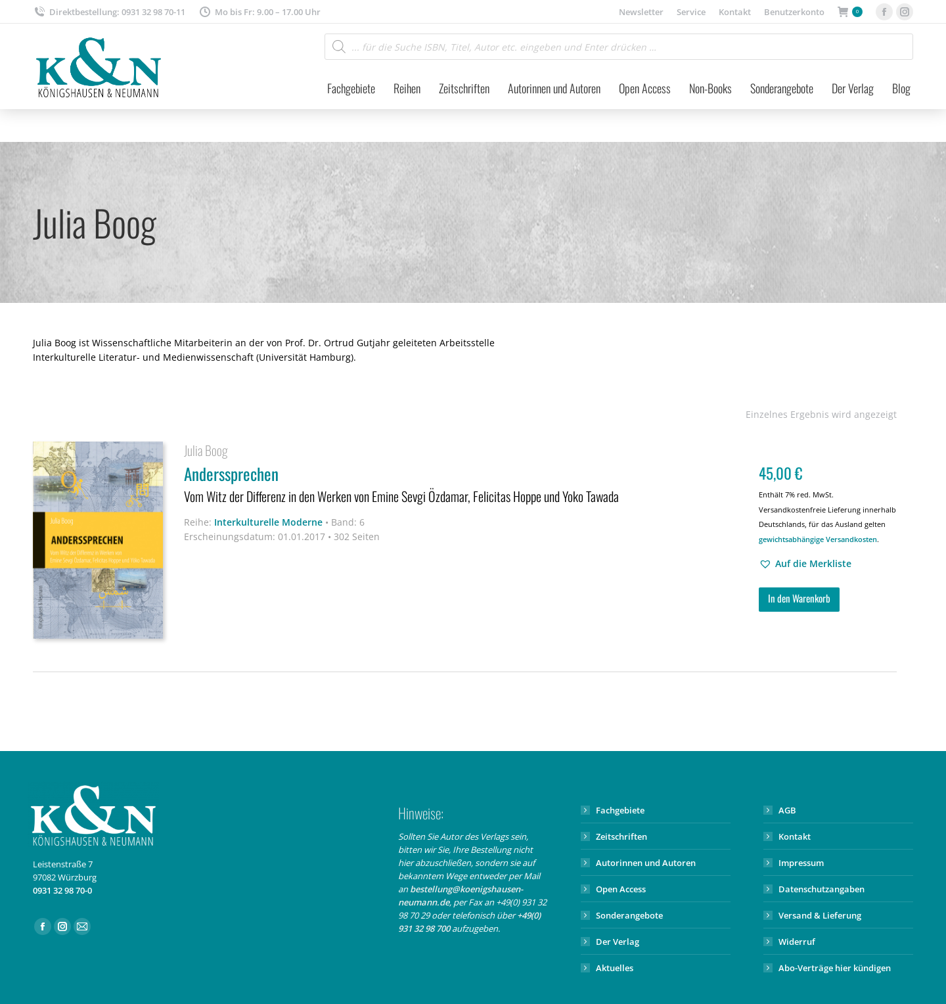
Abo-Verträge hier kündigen (834, 968)
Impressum (801, 863)
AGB (787, 810)
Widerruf (796, 941)
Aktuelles (614, 968)
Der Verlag (617, 941)
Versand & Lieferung (819, 915)
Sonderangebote (629, 915)
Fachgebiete (620, 810)
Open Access (621, 889)
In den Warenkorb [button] (799, 598)
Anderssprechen (463, 485)
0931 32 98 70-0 (62, 890)
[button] (805, 564)
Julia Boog (206, 450)
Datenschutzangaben (821, 889)
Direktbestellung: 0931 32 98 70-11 (109, 12)
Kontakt (794, 836)
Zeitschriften (621, 836)
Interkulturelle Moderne (268, 522)
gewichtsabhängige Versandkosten (818, 539)
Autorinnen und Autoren (646, 863)
